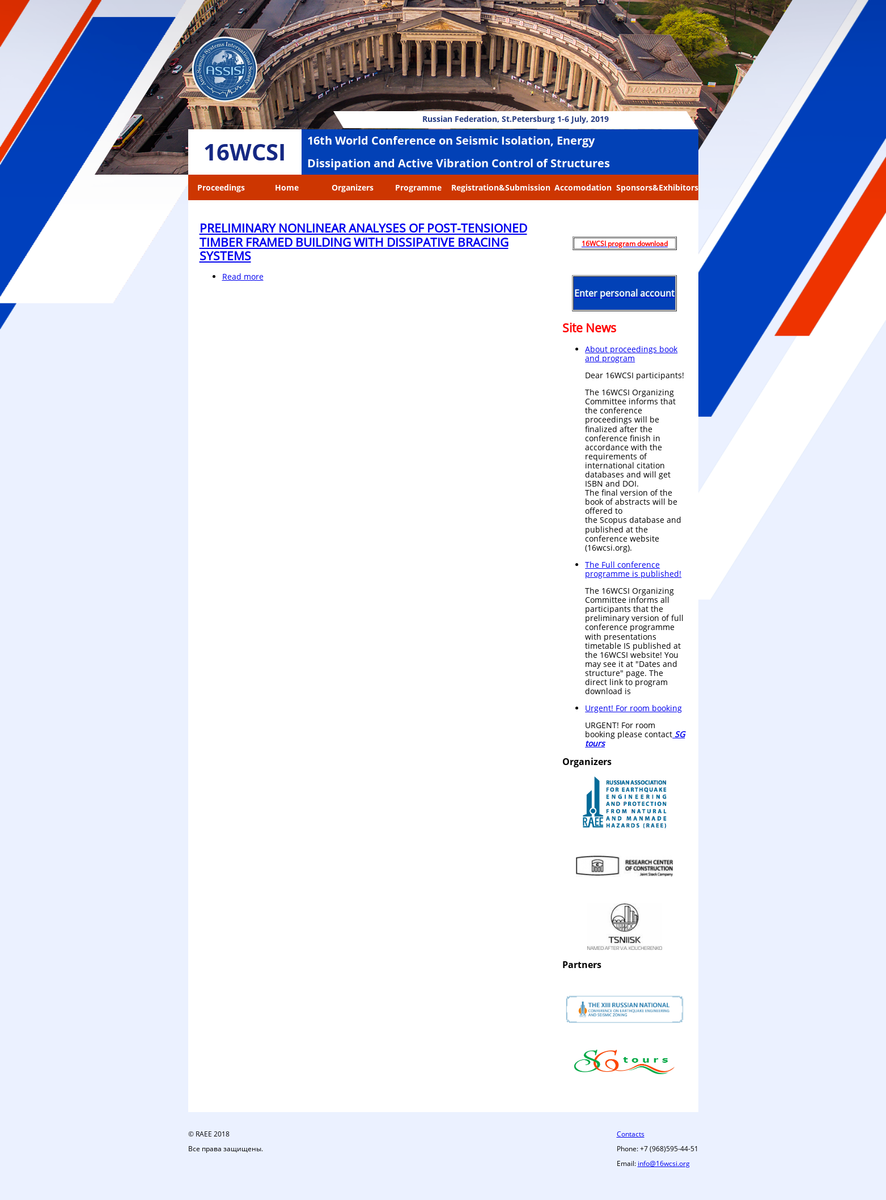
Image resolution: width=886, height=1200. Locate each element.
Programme (418, 187)
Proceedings (221, 187)
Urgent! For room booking (633, 708)
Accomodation (583, 187)
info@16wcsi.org (664, 1163)
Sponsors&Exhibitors (657, 187)
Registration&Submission (500, 187)
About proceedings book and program (631, 354)
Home (287, 187)
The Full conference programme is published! (633, 569)
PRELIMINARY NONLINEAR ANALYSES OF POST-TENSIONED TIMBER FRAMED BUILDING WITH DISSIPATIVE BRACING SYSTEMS (363, 241)
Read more (243, 276)
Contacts (631, 1134)
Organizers (353, 187)
